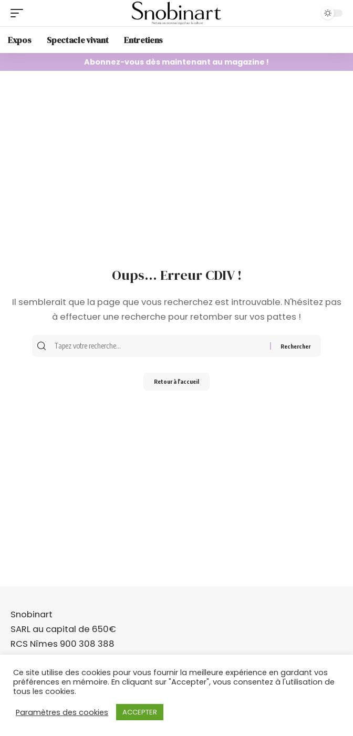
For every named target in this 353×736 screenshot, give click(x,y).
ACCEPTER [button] (139, 712)
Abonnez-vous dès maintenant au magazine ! (176, 62)
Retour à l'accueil (176, 381)
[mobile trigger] (19, 13)
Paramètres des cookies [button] (62, 712)
